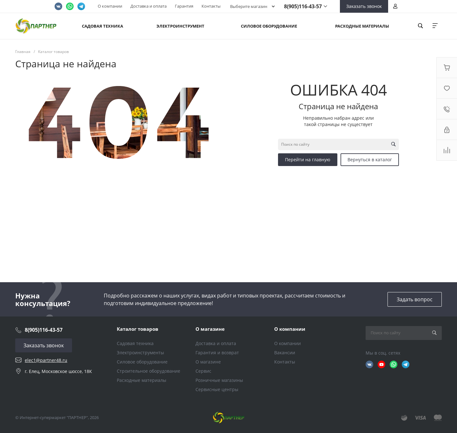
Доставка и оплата (148, 6)
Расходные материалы (141, 380)
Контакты (211, 6)
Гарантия (184, 6)
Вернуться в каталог (370, 160)
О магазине (210, 329)
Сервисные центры (216, 389)
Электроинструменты (140, 353)
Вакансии (284, 353)
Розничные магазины (219, 380)
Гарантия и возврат (217, 353)
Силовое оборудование (142, 362)
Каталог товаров (137, 329)
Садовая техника (135, 343)
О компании (110, 6)
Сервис (203, 371)
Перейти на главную (307, 160)
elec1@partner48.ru (46, 360)
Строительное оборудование (148, 371)
